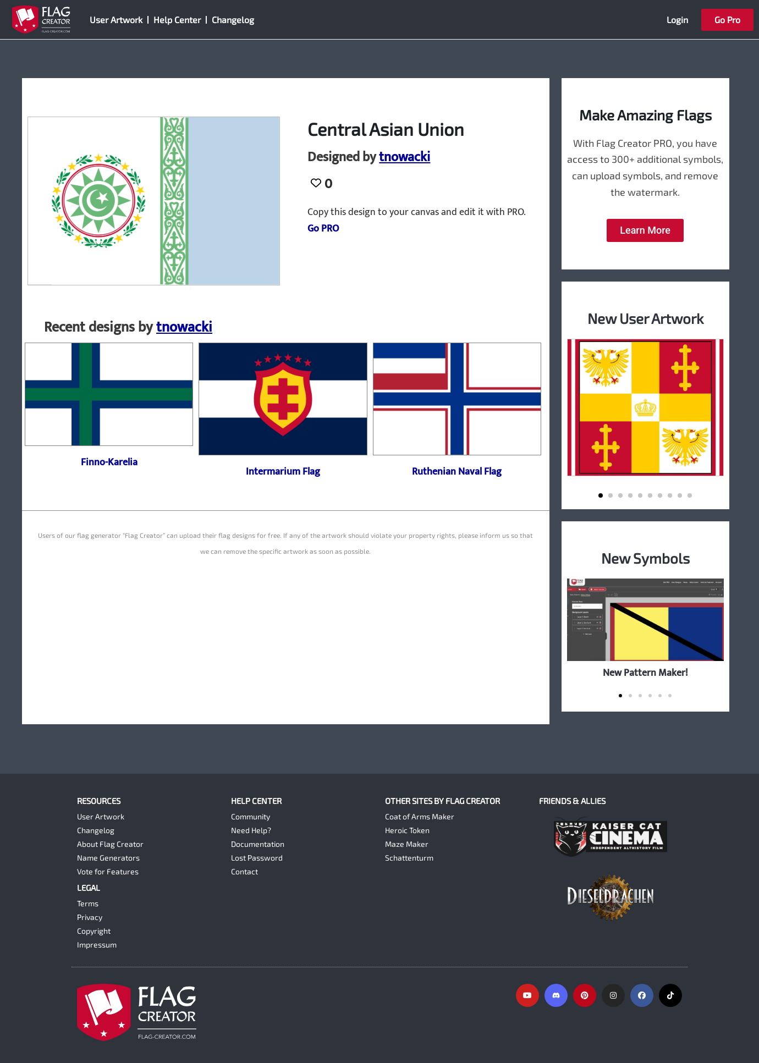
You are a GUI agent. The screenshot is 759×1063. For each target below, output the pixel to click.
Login (677, 19)
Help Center (177, 19)
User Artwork (116, 19)
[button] (600, 495)
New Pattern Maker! (645, 673)
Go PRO (323, 229)
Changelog (233, 19)
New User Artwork (645, 318)
